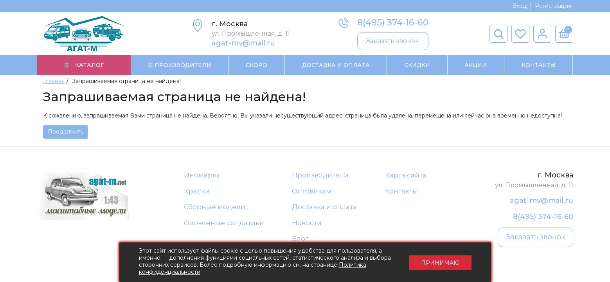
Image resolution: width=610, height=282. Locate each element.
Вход (519, 5)
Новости (307, 223)
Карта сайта (405, 175)
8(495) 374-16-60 (392, 22)
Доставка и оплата (324, 207)
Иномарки (202, 175)
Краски (197, 191)
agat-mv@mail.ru (243, 43)
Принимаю (440, 262)
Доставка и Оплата (336, 65)
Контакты (539, 65)
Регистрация (553, 5)
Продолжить (65, 131)
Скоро (256, 65)
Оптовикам (311, 191)
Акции (475, 65)
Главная (54, 81)
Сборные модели (214, 207)
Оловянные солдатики (224, 223)
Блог (300, 238)
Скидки (417, 65)
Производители (320, 175)
